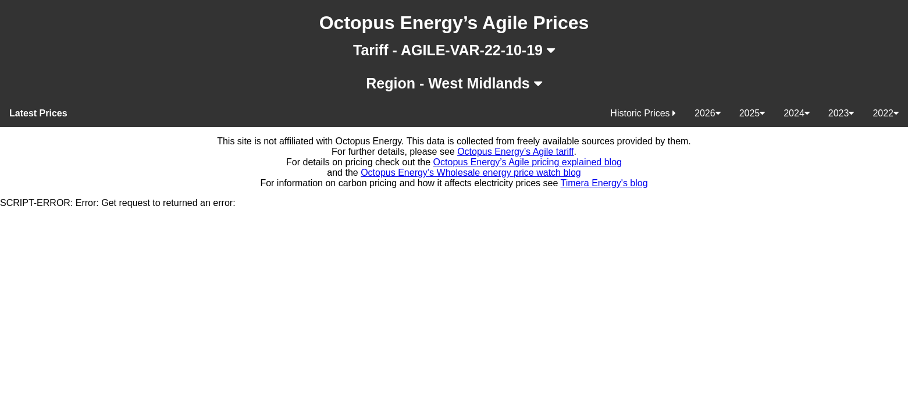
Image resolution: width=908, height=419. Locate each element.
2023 (841, 113)
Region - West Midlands (454, 83)
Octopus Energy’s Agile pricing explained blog (527, 162)
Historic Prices (643, 113)
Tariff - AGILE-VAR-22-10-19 (454, 50)
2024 (797, 113)
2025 (752, 113)
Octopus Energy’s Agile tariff (515, 152)
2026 (708, 113)
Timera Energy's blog (604, 183)
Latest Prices (38, 113)
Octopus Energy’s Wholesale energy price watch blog (471, 172)
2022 (886, 113)
